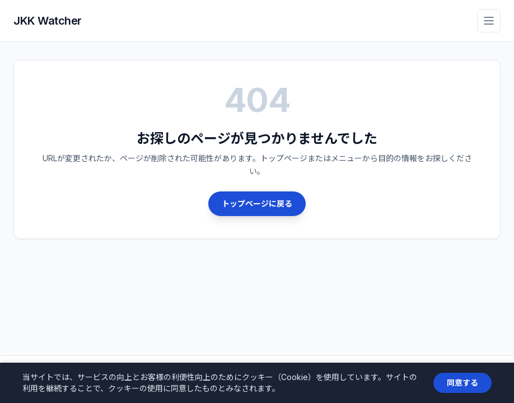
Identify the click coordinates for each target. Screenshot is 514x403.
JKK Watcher (47, 20)
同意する (462, 382)
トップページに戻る (257, 203)
